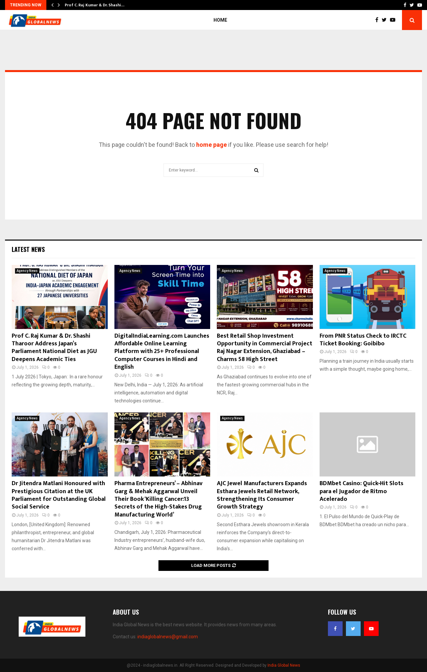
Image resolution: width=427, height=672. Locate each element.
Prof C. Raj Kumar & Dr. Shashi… (94, 5)
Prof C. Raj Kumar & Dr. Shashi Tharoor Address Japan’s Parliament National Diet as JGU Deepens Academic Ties (54, 347)
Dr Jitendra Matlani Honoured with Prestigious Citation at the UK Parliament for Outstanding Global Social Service (59, 495)
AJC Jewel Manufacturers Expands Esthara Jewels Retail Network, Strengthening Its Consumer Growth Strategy (262, 495)
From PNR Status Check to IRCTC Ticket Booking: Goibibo (363, 340)
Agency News (27, 271)
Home (220, 20)
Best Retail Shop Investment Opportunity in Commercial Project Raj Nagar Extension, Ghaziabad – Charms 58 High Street (264, 347)
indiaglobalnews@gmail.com (167, 636)
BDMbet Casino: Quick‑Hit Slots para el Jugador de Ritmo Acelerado (362, 491)
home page (211, 144)
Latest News (28, 249)
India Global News (284, 665)
